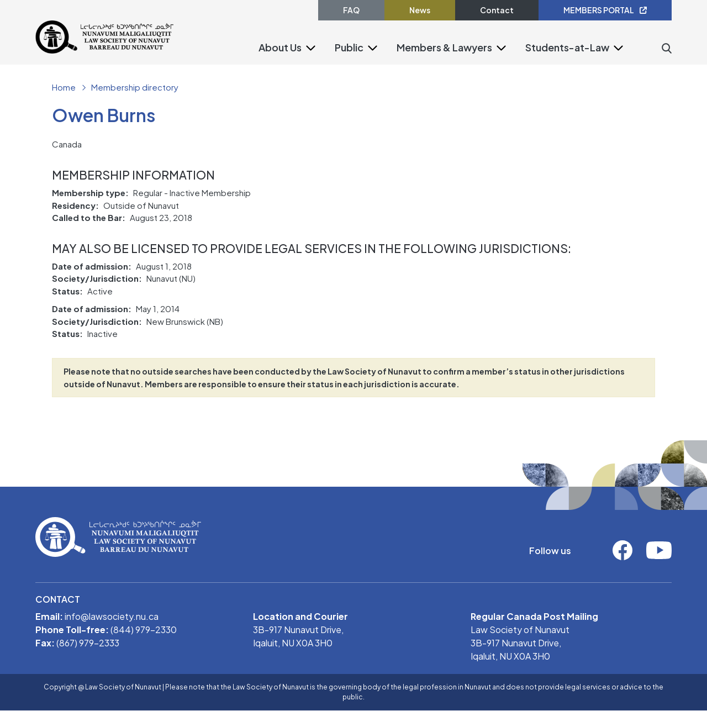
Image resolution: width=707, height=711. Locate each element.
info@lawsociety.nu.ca (112, 616)
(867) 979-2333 (87, 643)
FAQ (351, 10)
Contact (497, 10)
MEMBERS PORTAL (605, 10)
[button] (310, 47)
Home (64, 87)
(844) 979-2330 (143, 629)
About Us (280, 47)
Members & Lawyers (444, 47)
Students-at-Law (567, 47)
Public (349, 47)
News (419, 10)
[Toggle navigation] (180, 62)
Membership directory (134, 87)
